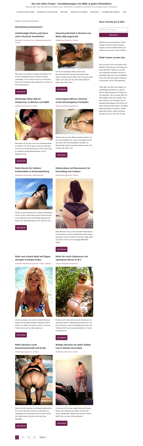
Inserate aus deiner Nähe (25, 12)
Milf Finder (64, 12)
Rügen (42, 264)
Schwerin (35, 352)
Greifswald (18, 264)
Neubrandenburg (38, 175)
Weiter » (43, 438)
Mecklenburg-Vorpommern (43, 40)
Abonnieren (113, 35)
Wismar (35, 106)
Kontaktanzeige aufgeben (111, 12)
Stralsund (48, 264)
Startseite (18, 21)
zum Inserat (20, 92)
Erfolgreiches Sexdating (79, 12)
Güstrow (58, 106)
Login (125, 12)
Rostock (17, 42)
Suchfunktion (94, 12)
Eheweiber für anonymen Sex (47, 12)
